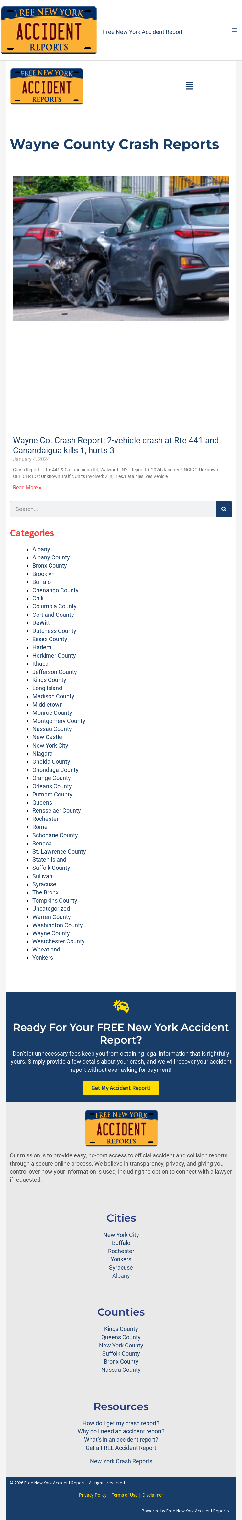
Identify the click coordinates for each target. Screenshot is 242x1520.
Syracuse (44, 884)
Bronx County (49, 565)
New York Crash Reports (121, 1461)
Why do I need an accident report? (121, 1431)
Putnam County (52, 794)
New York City (50, 745)
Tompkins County (54, 900)
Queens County (121, 1337)
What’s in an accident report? (121, 1439)
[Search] (224, 509)
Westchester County (58, 941)
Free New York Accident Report (143, 32)
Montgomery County (58, 720)
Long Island (47, 688)
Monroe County (52, 712)
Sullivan (42, 876)
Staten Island (49, 859)
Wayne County (51, 933)
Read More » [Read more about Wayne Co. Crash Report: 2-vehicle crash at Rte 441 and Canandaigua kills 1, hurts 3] (27, 488)
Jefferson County (54, 671)
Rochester (45, 818)
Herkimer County (54, 655)
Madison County (53, 696)
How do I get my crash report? (121, 1423)
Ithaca (40, 663)
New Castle (47, 737)
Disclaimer (152, 1495)
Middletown (47, 704)
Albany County (51, 557)
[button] (189, 86)
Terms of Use (125, 1495)
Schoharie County (55, 835)
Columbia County (54, 606)
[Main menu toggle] (234, 30)
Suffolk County (51, 867)
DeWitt (41, 622)
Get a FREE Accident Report (121, 1447)
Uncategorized (51, 908)
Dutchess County (54, 631)
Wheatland (46, 949)
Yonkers (42, 957)
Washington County (57, 925)
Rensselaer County (56, 810)
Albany (41, 549)
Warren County (51, 917)
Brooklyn (43, 573)
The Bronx (45, 892)
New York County (121, 1345)
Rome (40, 826)
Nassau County (52, 728)
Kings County (49, 679)
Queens (42, 802)
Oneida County (51, 761)
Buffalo (41, 582)
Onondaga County (55, 769)
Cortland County (53, 614)
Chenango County (55, 590)
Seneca (42, 843)
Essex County (49, 639)
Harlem (41, 647)
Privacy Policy (93, 1495)
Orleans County (52, 786)
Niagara (42, 753)
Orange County (51, 777)
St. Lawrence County (59, 851)
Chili (37, 598)
